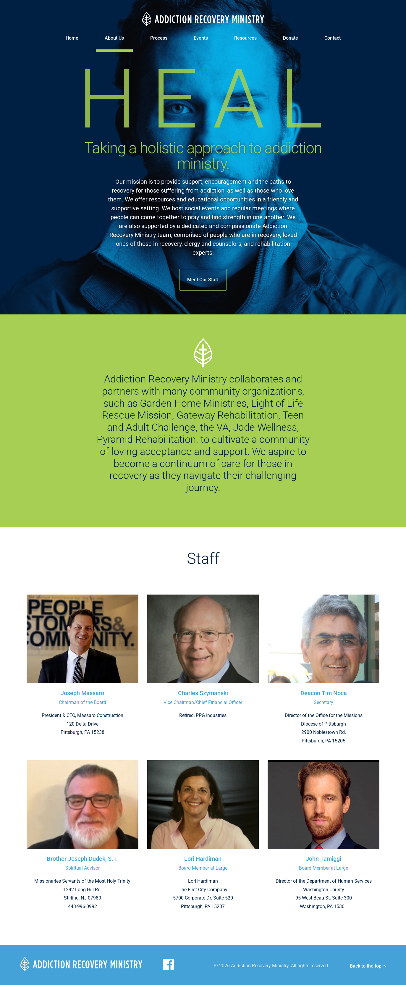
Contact (332, 38)
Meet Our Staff (203, 279)
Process (158, 38)
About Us (114, 38)
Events (201, 38)
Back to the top (368, 966)
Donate (290, 38)
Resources (245, 38)
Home (72, 38)
